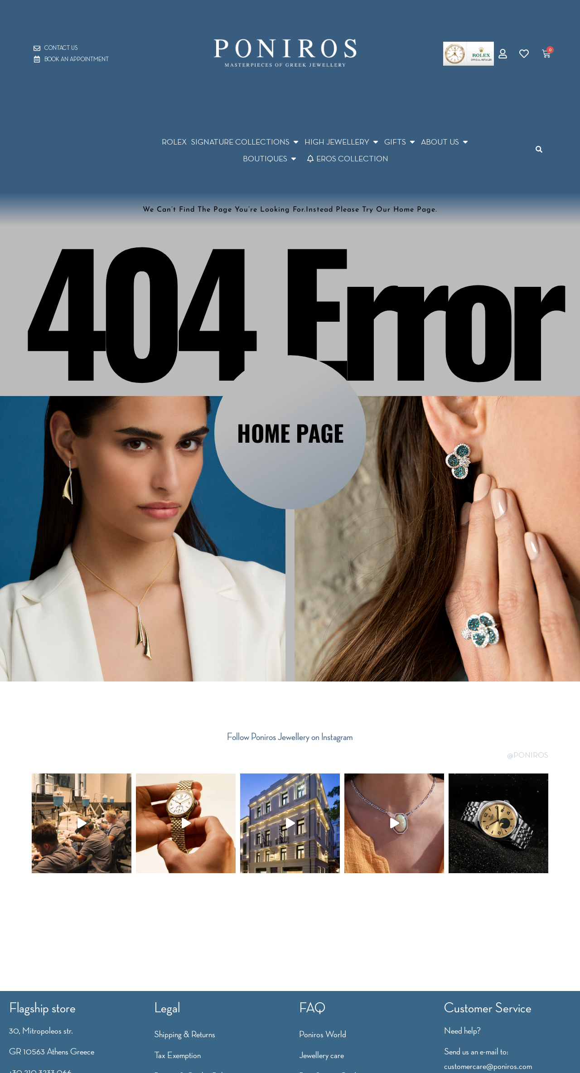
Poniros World (322, 1034)
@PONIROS (527, 755)
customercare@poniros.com (488, 1066)
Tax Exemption (177, 1055)
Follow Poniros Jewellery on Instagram (290, 736)
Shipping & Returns (184, 1034)
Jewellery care (321, 1055)
